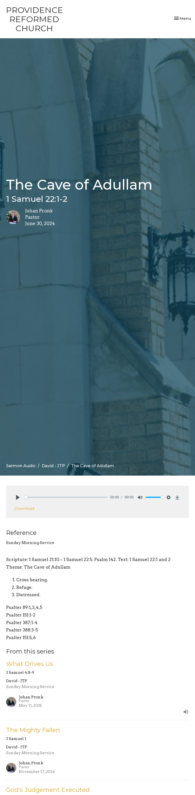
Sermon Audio (21, 465)
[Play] (18, 497)
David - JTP (53, 465)
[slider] (66, 497)
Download (24, 508)
